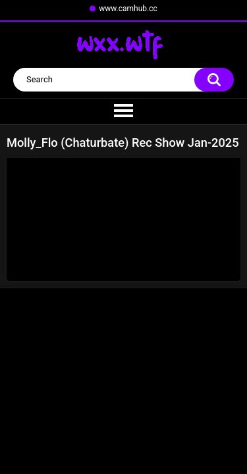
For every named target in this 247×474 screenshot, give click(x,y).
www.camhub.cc (128, 8)
